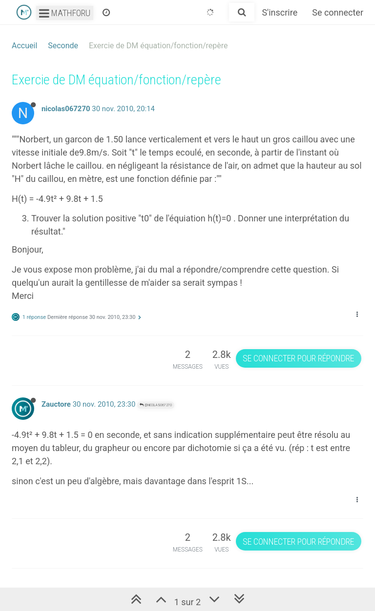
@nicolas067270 (156, 405)
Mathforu (64, 13)
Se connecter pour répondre (298, 358)
